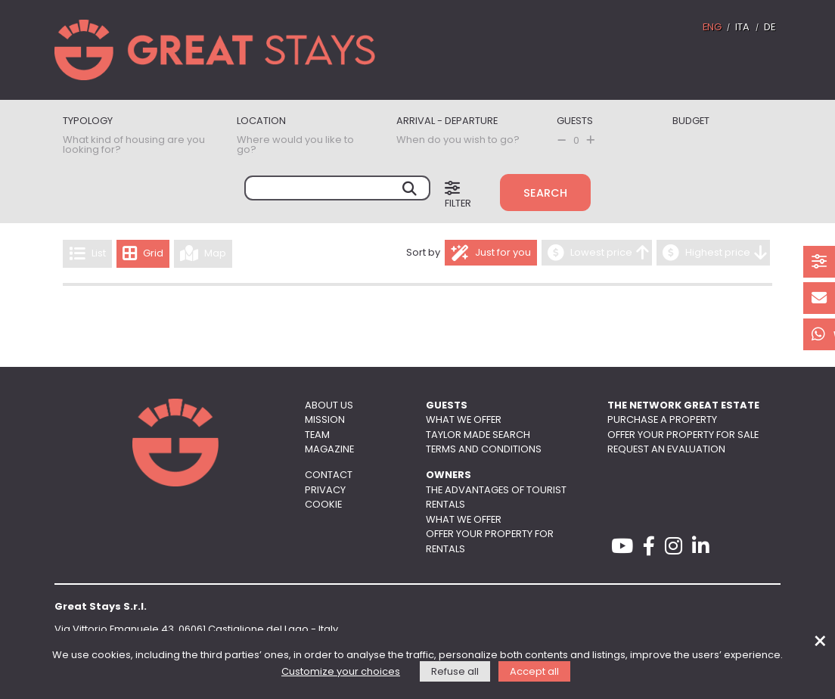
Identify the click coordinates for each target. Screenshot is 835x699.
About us (329, 406)
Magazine (329, 450)
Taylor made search (478, 435)
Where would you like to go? (295, 145)
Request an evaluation (666, 450)
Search (545, 194)
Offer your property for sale (683, 435)
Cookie (323, 505)
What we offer (463, 420)
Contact (328, 475)
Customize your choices (340, 672)
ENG (712, 28)
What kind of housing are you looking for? (134, 145)
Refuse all (455, 672)
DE (769, 28)
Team (317, 435)
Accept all (534, 672)
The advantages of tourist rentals (496, 498)
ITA (742, 28)
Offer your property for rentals (490, 542)
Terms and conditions (484, 450)
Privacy (325, 491)
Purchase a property (662, 420)
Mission (325, 420)
